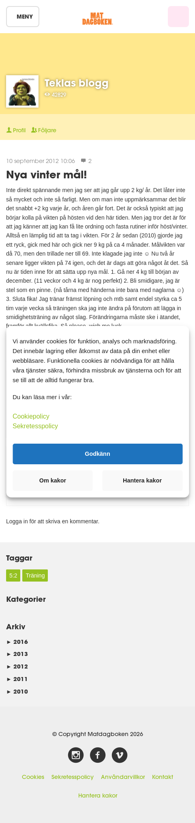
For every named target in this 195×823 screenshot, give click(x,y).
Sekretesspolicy (72, 777)
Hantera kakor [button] (142, 480)
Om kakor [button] (52, 480)
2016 (17, 641)
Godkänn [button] (97, 454)
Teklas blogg (77, 82)
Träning (35, 575)
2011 (17, 679)
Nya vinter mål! (46, 174)
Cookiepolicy (31, 416)
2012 (17, 666)
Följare (43, 130)
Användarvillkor (123, 777)
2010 (17, 691)
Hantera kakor (97, 795)
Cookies (33, 777)
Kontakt (162, 777)
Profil (16, 130)
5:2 (13, 575)
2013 (17, 654)
